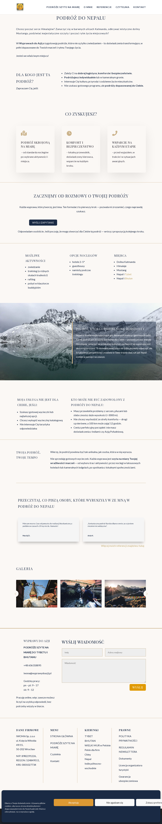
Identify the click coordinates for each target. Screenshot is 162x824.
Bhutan (129, 278)
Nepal (88, 758)
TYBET (89, 736)
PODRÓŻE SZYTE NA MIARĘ (63, 7)
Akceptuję (73, 802)
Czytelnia (55, 754)
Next (146, 593)
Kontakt (54, 760)
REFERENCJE (104, 7)
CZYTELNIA (122, 7)
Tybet (128, 274)
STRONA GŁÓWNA (61, 736)
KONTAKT (139, 7)
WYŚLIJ (137, 687)
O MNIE (88, 7)
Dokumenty (125, 758)
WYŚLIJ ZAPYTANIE (43, 222)
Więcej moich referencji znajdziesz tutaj (122, 545)
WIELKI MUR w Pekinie (98, 745)
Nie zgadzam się (114, 802)
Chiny (88, 754)
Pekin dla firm (92, 749)
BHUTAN (90, 740)
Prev (15, 593)
